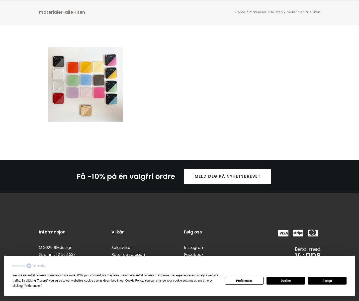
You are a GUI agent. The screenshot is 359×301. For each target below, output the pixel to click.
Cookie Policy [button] (134, 280)
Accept (327, 281)
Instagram (194, 247)
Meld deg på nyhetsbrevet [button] (228, 176)
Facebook (194, 254)
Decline (286, 281)
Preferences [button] (32, 286)
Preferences (244, 281)
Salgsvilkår (121, 247)
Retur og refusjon (128, 254)
